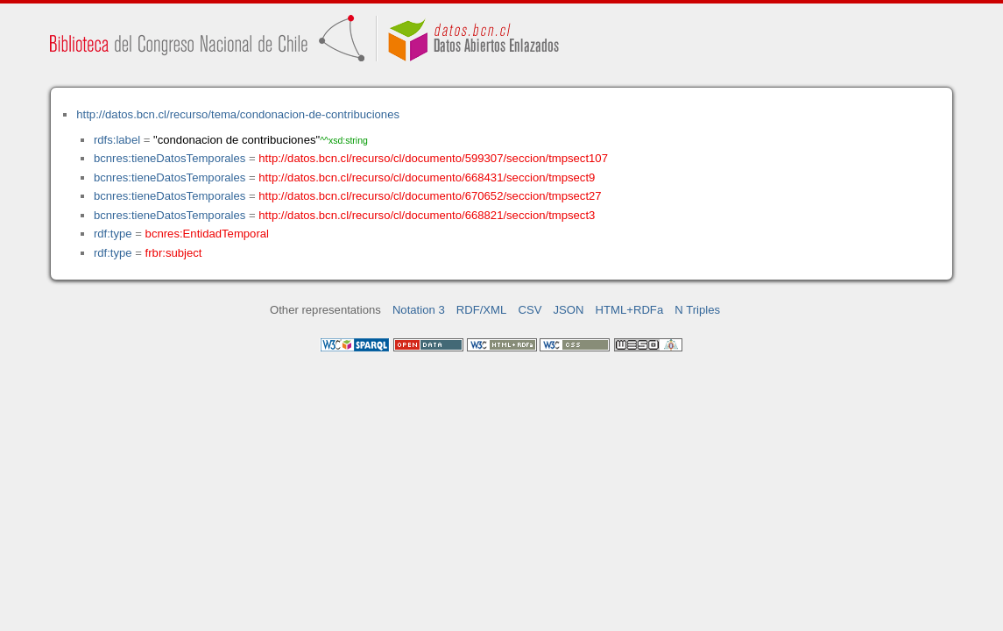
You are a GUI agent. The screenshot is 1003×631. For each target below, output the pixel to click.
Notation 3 (418, 309)
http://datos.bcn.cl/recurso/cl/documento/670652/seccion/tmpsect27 (429, 195)
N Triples (697, 309)
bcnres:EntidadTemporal (207, 233)
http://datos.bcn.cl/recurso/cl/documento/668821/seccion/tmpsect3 (426, 215)
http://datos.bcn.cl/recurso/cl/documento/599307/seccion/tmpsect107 (433, 158)
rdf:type (113, 233)
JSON (569, 309)
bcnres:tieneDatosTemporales (169, 158)
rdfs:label (117, 139)
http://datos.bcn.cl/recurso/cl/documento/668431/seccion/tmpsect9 (426, 177)
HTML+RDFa (630, 309)
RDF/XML (481, 309)
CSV (529, 309)
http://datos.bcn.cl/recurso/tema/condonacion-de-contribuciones (237, 114)
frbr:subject (173, 252)
